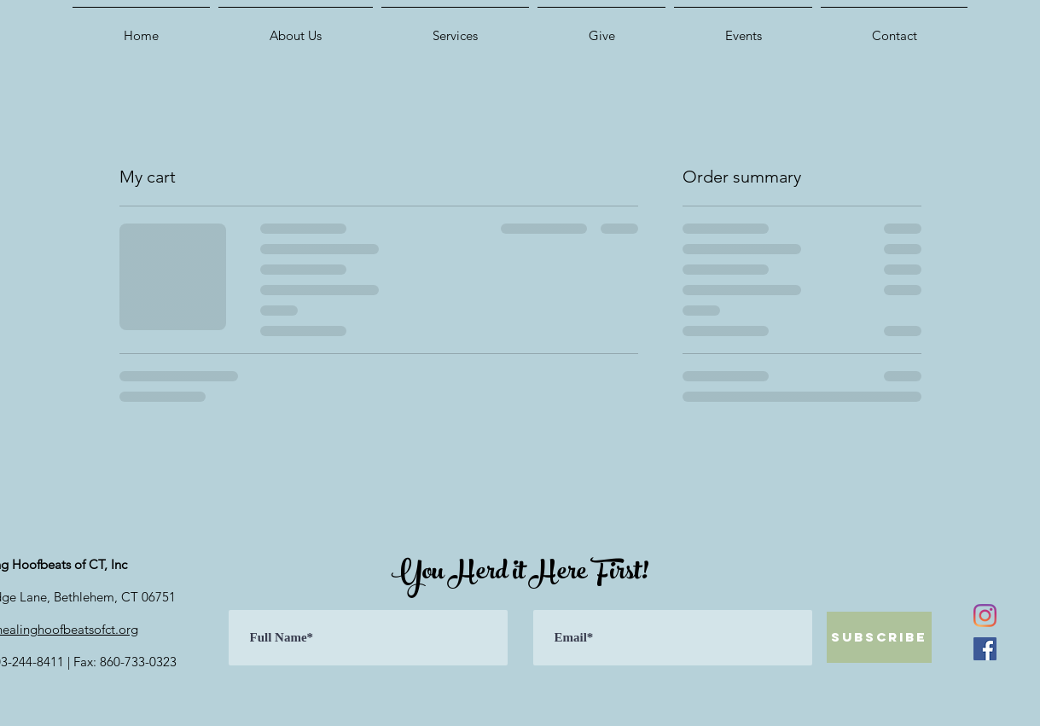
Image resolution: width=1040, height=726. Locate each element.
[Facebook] (984, 648)
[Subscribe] (879, 637)
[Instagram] (984, 615)
